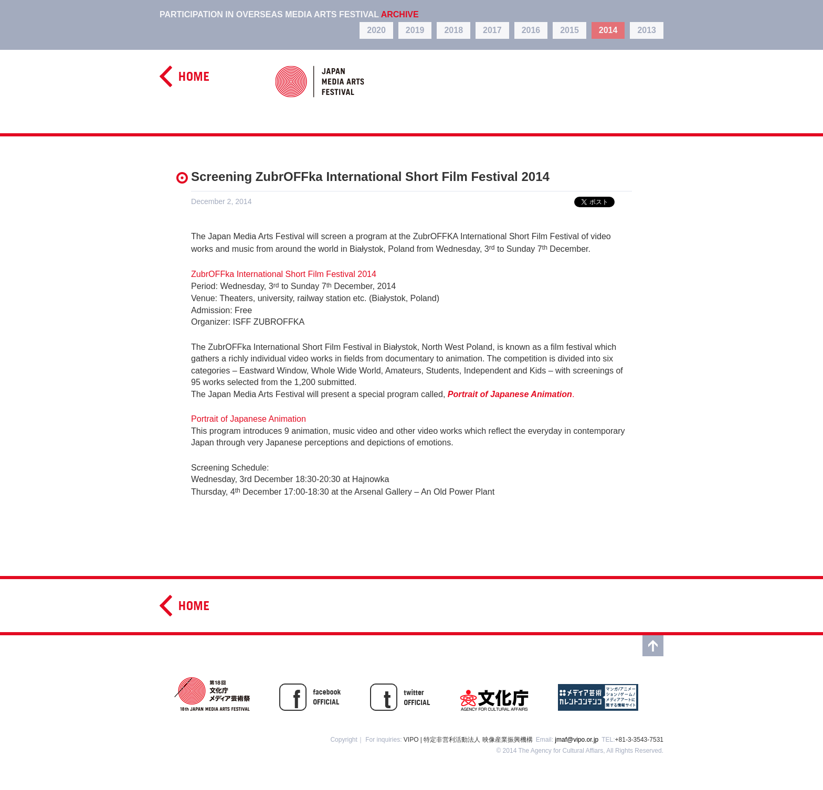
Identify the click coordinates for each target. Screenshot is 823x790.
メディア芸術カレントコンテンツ (598, 694)
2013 (646, 30)
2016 (531, 30)
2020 (376, 30)
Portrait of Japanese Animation (248, 418)
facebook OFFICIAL (310, 694)
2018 (453, 30)
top (652, 645)
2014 (608, 30)
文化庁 (494, 694)
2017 (492, 30)
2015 (569, 30)
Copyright (343, 739)
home (184, 76)
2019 (415, 30)
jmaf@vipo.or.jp (576, 739)
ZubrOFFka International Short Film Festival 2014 (283, 274)
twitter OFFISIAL (400, 694)
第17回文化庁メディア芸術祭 (212, 694)
